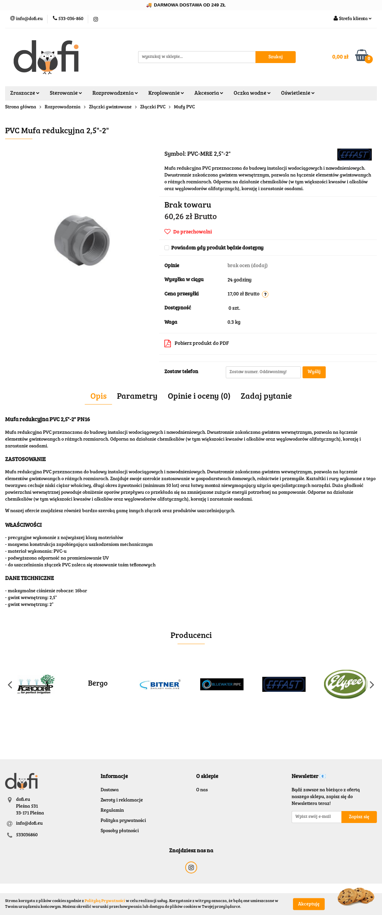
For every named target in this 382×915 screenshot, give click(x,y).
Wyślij (314, 372)
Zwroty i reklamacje (122, 800)
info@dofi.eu (29, 823)
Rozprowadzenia (115, 93)
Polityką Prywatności (105, 901)
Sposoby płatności (120, 831)
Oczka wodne (252, 93)
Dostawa (110, 790)
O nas (202, 790)
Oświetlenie (298, 93)
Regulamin (112, 810)
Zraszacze (25, 93)
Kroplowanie (166, 93)
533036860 (27, 835)
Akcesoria (208, 93)
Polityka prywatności (123, 821)
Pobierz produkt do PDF (196, 343)
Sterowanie (66, 93)
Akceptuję (309, 904)
